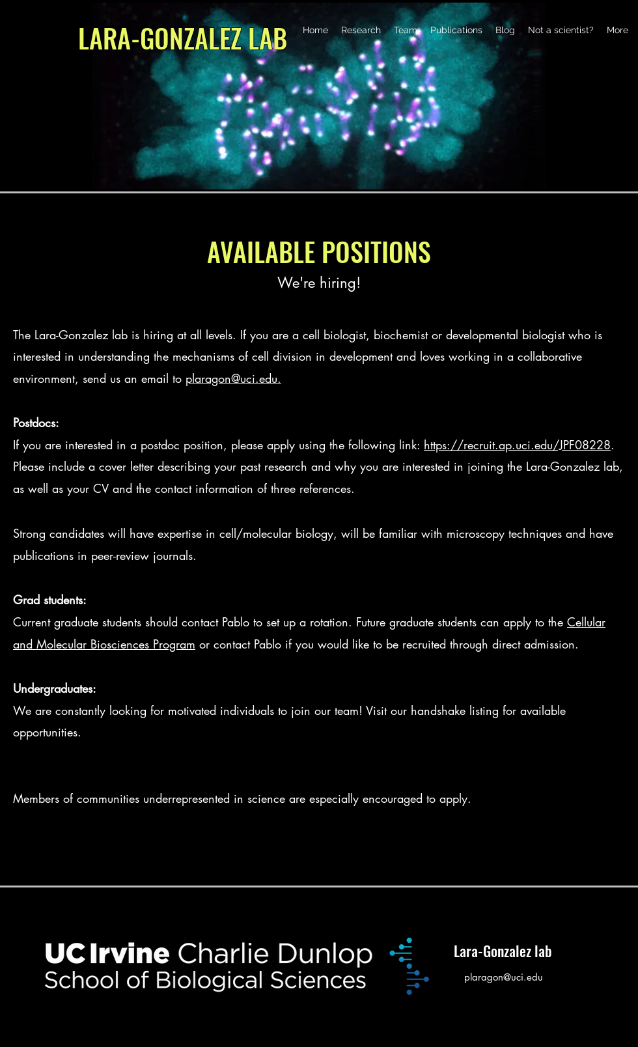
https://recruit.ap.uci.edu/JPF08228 (517, 445)
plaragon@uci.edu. (233, 378)
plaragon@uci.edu (503, 977)
